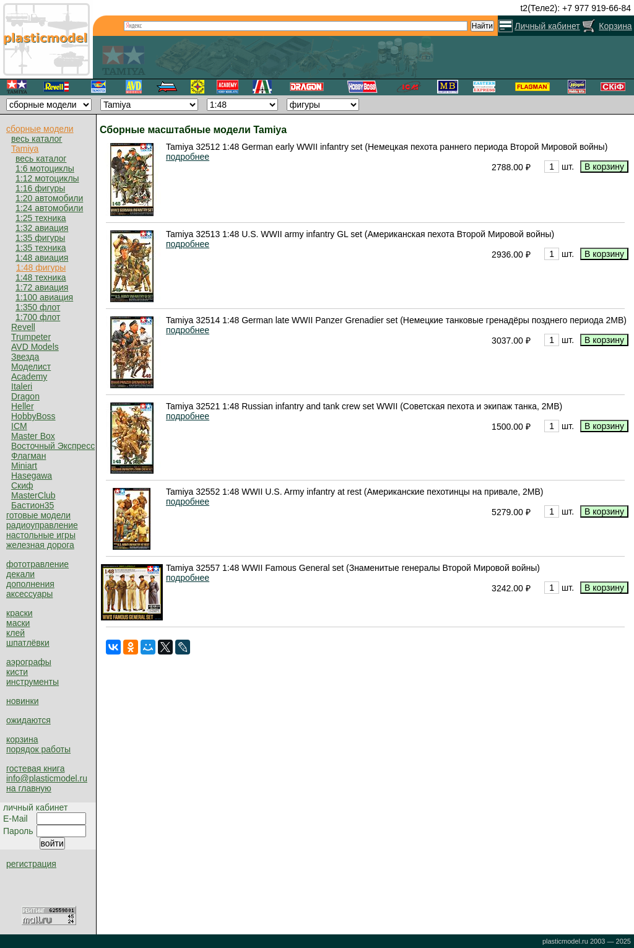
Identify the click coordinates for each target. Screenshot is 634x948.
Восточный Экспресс (53, 446)
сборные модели (40, 129)
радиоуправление (42, 525)
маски (18, 623)
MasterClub (33, 495)
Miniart (24, 466)
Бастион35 (32, 505)
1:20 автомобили (49, 198)
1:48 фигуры (41, 267)
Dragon (25, 396)
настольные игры (41, 535)
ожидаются (28, 720)
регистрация (31, 864)
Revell (23, 327)
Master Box (33, 436)
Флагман (28, 456)
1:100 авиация (44, 297)
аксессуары (29, 594)
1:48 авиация (41, 258)
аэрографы (28, 662)
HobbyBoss (33, 416)
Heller (22, 406)
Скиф (22, 485)
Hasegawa (31, 476)
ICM (19, 426)
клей (15, 633)
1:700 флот (37, 317)
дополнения (30, 584)
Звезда (25, 357)
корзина (22, 739)
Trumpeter (31, 337)
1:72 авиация (41, 287)
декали (20, 574)
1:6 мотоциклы (44, 168)
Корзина (615, 26)
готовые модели (38, 515)
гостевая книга (35, 768)
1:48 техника (40, 277)
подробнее (187, 157)
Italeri (21, 386)
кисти (17, 672)
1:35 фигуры (40, 238)
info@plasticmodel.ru (46, 778)
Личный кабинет (547, 26)
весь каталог (36, 139)
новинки (22, 701)
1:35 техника (40, 248)
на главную (28, 788)
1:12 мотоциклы (47, 178)
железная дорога (40, 545)
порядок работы (38, 749)
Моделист (31, 367)
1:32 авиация (41, 228)
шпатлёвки (28, 643)
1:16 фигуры (40, 188)
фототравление (37, 564)
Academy (29, 376)
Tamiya (24, 149)
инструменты (32, 682)
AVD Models (35, 347)
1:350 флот (37, 307)
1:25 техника (40, 218)
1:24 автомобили (49, 208)
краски (19, 613)
